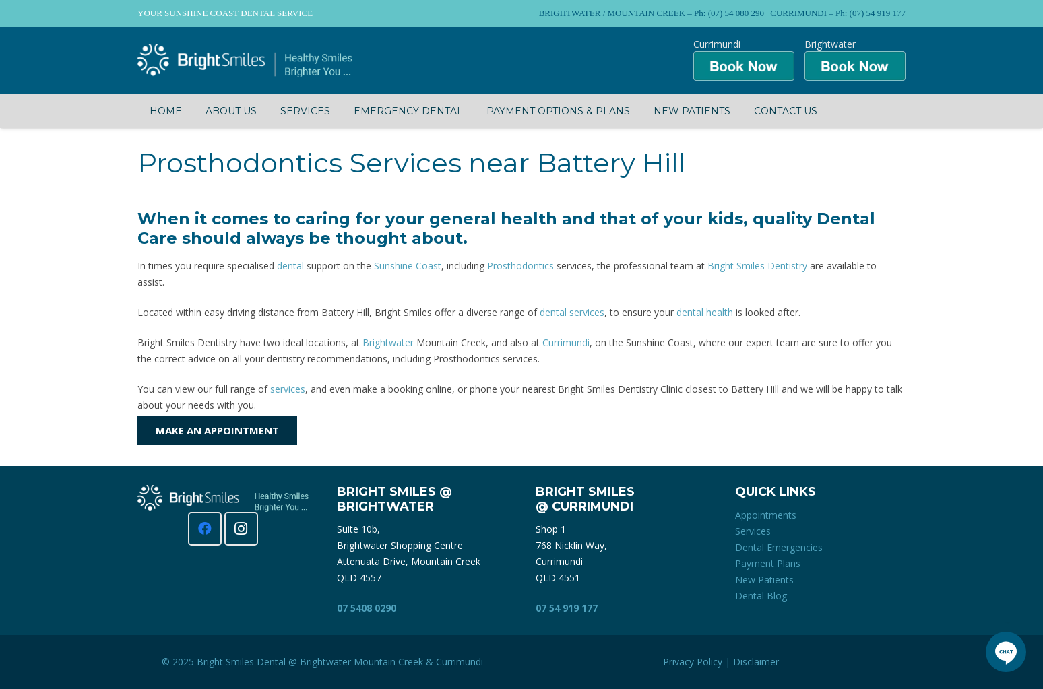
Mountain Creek (388, 661)
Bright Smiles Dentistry (757, 265)
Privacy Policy (692, 661)
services (287, 389)
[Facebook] (205, 529)
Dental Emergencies (779, 547)
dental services (572, 312)
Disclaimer (756, 661)
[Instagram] (241, 529)
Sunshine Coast (407, 265)
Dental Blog (761, 595)
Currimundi (566, 342)
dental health (704, 312)
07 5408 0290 (366, 607)
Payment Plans (767, 563)
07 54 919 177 (567, 607)
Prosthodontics (520, 265)
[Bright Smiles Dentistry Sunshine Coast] (244, 60)
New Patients (764, 579)
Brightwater (388, 342)
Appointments (765, 514)
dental (290, 265)
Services (753, 531)
